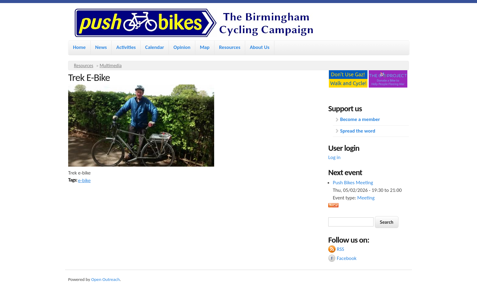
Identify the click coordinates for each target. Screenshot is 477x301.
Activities (126, 47)
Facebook (347, 258)
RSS (340, 249)
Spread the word (357, 131)
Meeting (365, 198)
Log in (334, 157)
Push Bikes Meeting (353, 182)
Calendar (154, 47)
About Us (259, 47)
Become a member (360, 119)
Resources (229, 47)
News (101, 47)
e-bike (84, 180)
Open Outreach (105, 279)
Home (79, 47)
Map (205, 47)
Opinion (181, 47)
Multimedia (110, 65)
